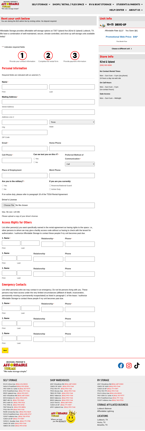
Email (5, 143)
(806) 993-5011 (22, 392)
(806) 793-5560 (18, 399)
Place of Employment (12, 169)
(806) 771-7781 (25, 420)
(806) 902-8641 (25, 410)
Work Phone (55, 169)
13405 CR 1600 (8, 422)
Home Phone (55, 142)
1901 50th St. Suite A (11, 387)
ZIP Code (6, 137)
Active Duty (56, 188)
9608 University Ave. (11, 410)
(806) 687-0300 (23, 394)
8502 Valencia (55, 394)
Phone (68, 238)
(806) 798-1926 (19, 401)
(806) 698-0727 (25, 413)
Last (51, 92)
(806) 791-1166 (24, 389)
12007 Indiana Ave (104, 399)
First (3, 92)
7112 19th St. (7, 404)
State (51, 126)
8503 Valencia (55, 396)
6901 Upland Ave (56, 406)
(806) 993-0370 (21, 396)
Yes (37, 158)
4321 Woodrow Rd (10, 394)
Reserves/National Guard (61, 185)
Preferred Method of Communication (74, 156)
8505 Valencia (55, 399)
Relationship (47, 238)
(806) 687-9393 (66, 401)
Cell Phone (7, 154)
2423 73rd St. (55, 401)
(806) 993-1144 (20, 422)
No (37, 162)
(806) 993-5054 (23, 385)
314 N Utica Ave (9, 383)
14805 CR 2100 (9, 424)
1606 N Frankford (9, 385)
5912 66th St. (8, 401)
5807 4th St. (7, 399)
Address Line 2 (8, 117)
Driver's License (9, 199)
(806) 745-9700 (24, 415)
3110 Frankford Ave (104, 396)
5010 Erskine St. (9, 396)
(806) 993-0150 (21, 424)
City (3, 127)
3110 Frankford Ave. (10, 389)
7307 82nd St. (8, 406)
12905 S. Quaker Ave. (11, 420)
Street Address (8, 107)
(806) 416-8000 (22, 383)
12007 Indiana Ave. (10, 415)
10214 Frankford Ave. (11, 413)
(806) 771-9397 (18, 417)
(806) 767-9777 (24, 387)
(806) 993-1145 (18, 408)
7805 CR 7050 (55, 392)
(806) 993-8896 (20, 406)
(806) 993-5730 (18, 404)
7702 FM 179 (8, 408)
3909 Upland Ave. (10, 392)
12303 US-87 (8, 417)
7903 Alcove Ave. (57, 389)
